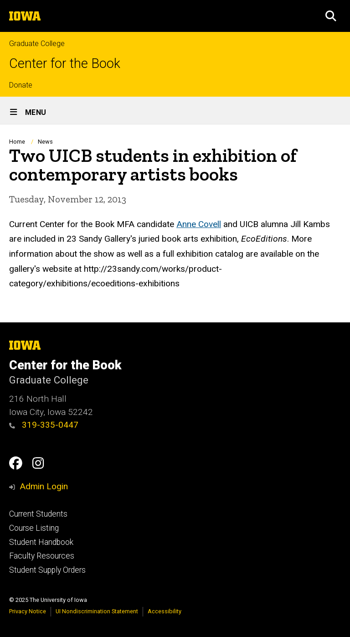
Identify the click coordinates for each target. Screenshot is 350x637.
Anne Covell (198, 223)
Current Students (38, 513)
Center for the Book (64, 63)
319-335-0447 (43, 424)
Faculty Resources (41, 555)
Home (17, 141)
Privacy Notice (27, 611)
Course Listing (34, 528)
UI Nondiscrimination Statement (97, 611)
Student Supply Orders (47, 570)
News (45, 141)
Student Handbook (41, 542)
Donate (20, 85)
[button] (331, 16)
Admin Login (44, 486)
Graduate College (37, 43)
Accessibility (164, 611)
